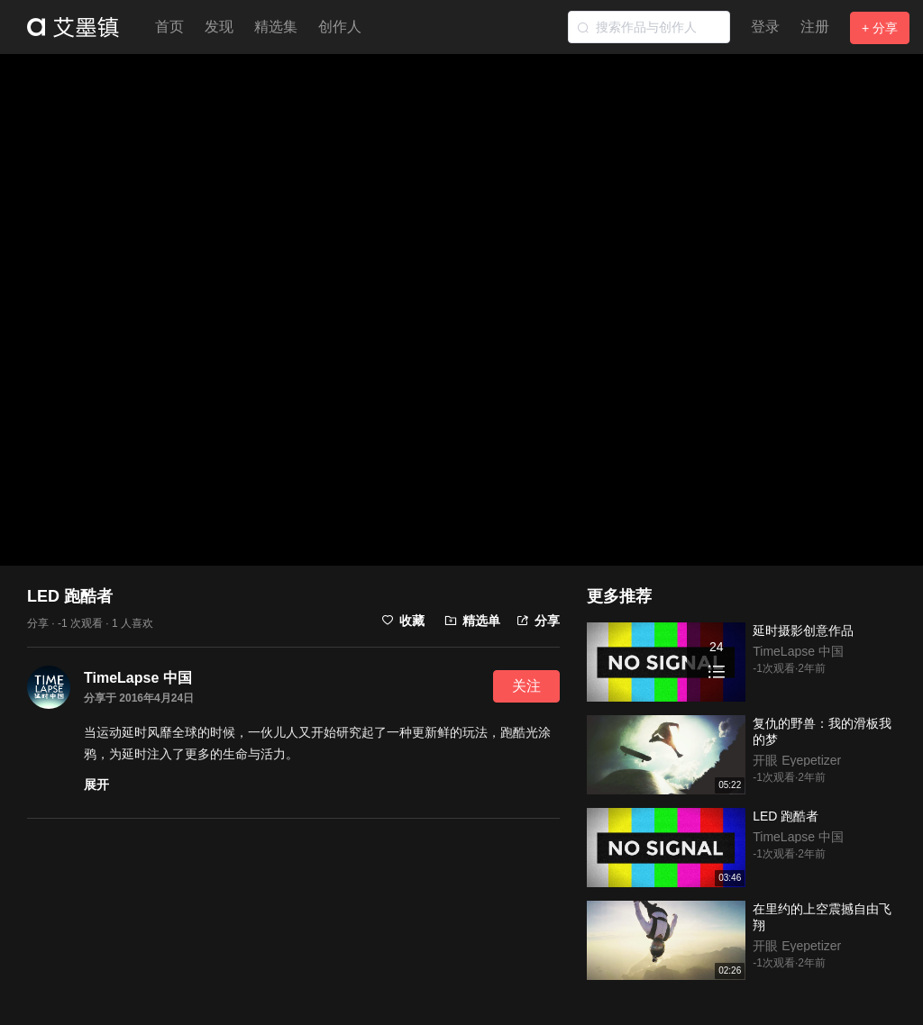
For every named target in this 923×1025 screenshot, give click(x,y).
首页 (169, 26)
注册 (814, 26)
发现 (219, 26)
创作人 (339, 26)
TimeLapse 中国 (138, 677)
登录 (765, 26)
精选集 (275, 26)
